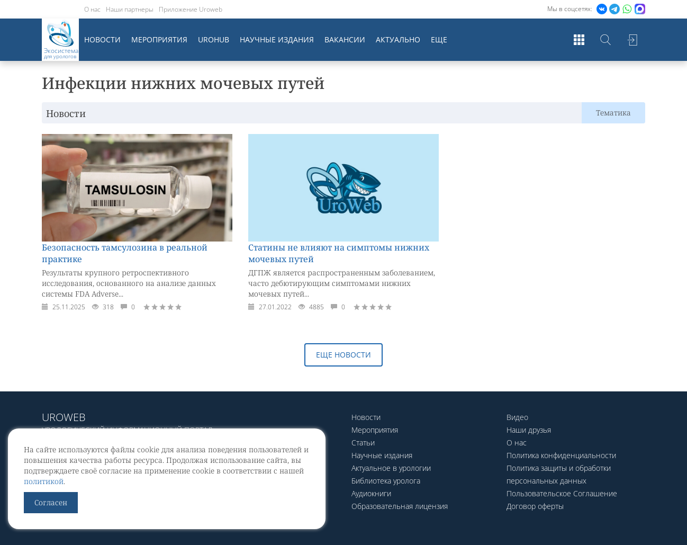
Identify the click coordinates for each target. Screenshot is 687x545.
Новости (102, 39)
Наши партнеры (129, 9)
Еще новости (343, 355)
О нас (92, 9)
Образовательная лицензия (399, 506)
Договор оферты (535, 506)
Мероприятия (159, 39)
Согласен (50, 502)
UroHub (213, 39)
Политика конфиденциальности (561, 455)
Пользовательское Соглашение (562, 493)
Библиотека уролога (385, 481)
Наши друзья (529, 430)
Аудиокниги (371, 493)
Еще (439, 39)
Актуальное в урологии (391, 468)
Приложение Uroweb (190, 9)
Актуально (398, 39)
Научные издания (277, 39)
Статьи (363, 442)
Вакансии (344, 39)
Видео (517, 417)
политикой (44, 481)
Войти (632, 40)
